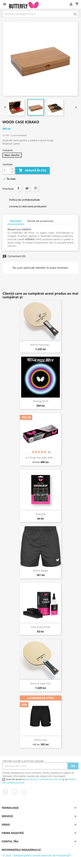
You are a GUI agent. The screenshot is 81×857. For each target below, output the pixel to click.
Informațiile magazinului (21, 850)
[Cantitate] (6, 170)
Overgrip (40, 514)
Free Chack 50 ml (40, 627)
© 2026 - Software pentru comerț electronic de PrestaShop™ (36, 855)
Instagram (23, 792)
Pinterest (35, 188)
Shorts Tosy (40, 739)
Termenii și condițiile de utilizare (44, 779)
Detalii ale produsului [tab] (40, 221)
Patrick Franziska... (40, 344)
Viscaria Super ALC (40, 683)
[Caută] (40, 13)
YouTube (14, 792)
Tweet (27, 188)
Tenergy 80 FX (40, 401)
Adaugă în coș (32, 170)
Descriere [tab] (16, 221)
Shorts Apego (40, 570)
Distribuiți (18, 188)
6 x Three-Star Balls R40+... (40, 457)
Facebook (5, 792)
